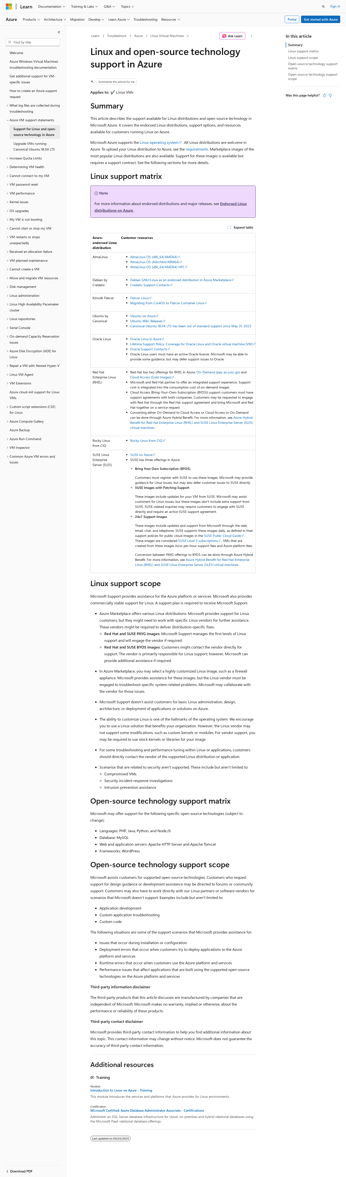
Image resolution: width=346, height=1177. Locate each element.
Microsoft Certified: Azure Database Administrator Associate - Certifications (147, 1110)
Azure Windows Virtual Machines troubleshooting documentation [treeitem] (34, 64)
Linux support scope (303, 57)
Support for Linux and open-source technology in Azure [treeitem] (34, 132)
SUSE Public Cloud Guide (222, 535)
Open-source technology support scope (313, 76)
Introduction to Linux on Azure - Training (121, 1090)
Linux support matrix (303, 51)
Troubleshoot (116, 35)
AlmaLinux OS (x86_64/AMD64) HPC (157, 267)
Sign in (335, 6)
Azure (138, 35)
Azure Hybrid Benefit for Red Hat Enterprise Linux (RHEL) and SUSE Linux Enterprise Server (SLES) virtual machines (191, 422)
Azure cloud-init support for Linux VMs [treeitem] (34, 395)
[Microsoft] (9, 6)
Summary (295, 44)
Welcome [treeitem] (16, 52)
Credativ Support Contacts (150, 285)
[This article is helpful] (324, 95)
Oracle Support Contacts (148, 349)
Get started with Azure (321, 19)
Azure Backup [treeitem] (20, 430)
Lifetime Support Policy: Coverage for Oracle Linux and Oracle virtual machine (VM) (191, 344)
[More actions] (251, 36)
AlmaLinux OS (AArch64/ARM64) (154, 262)
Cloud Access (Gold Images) (150, 377)
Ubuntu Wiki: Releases (146, 321)
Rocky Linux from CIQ (146, 440)
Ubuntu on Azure (143, 316)
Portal (292, 19)
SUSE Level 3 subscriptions (198, 540)
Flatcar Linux (139, 298)
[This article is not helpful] (330, 95)
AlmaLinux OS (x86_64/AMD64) (153, 257)
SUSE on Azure (141, 454)
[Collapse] (59, 32)
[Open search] (323, 6)
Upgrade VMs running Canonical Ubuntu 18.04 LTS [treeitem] (34, 146)
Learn (95, 35)
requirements (197, 149)
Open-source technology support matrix (313, 65)
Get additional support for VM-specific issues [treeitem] (33, 79)
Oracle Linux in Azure (145, 339)
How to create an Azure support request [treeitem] (33, 93)
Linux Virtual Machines (167, 35)
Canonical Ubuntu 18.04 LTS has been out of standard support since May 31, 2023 (190, 326)
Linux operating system (159, 142)
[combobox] (33, 42)
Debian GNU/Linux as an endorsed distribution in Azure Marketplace (180, 280)
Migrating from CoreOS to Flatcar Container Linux (167, 303)
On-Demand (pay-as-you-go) (218, 372)
